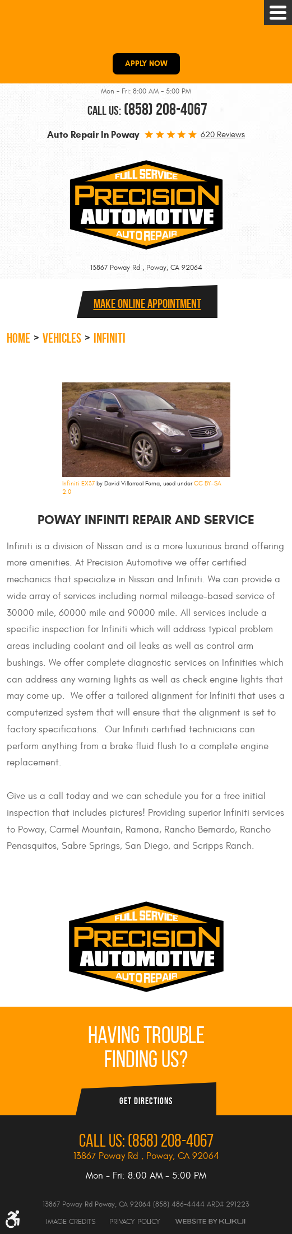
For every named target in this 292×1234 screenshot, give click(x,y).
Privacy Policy (134, 1221)
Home (18, 338)
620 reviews (223, 134)
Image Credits (70, 1221)
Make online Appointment (147, 303)
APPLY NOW (146, 63)
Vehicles (62, 338)
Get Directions (146, 1101)
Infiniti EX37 (78, 483)
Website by (210, 1221)
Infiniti (110, 338)
